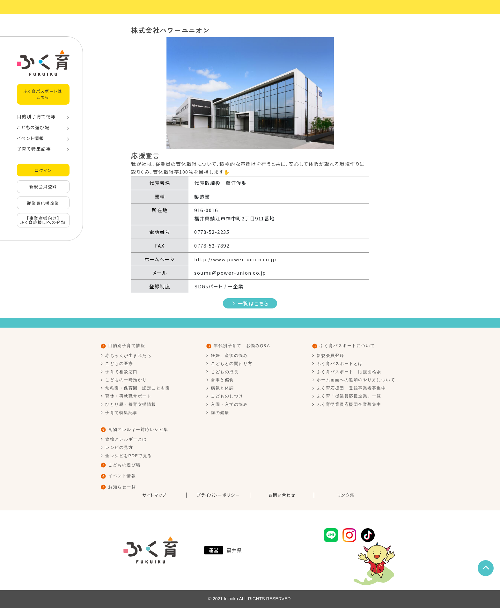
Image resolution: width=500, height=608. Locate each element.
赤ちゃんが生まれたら (128, 355)
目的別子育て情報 (36, 116)
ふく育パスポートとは (340, 363)
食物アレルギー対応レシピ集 (138, 429)
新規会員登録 (43, 186)
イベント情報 (30, 138)
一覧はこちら (253, 303)
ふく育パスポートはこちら (43, 94)
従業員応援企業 (43, 203)
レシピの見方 (119, 447)
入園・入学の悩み (229, 404)
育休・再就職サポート (128, 396)
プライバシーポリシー (218, 495)
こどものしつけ (227, 396)
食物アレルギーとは (126, 439)
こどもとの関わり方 (232, 363)
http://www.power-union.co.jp (235, 259)
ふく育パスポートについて (347, 345)
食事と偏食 (222, 379)
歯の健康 (220, 412)
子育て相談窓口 (121, 371)
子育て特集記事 (34, 148)
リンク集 (346, 495)
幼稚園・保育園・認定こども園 (137, 388)
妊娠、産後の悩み (229, 355)
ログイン (43, 170)
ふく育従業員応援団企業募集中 (349, 404)
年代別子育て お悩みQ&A (242, 345)
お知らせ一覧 (122, 487)
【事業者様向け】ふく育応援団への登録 (43, 220)
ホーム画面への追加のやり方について (356, 379)
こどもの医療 (119, 363)
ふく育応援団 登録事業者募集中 (351, 388)
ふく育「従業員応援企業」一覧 (349, 396)
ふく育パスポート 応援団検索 (349, 371)
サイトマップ (154, 495)
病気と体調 (222, 388)
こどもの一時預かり (126, 379)
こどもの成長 (225, 371)
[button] (149, 93)
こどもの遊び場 (33, 127)
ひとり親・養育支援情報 (130, 404)
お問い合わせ (282, 495)
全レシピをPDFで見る (128, 455)
